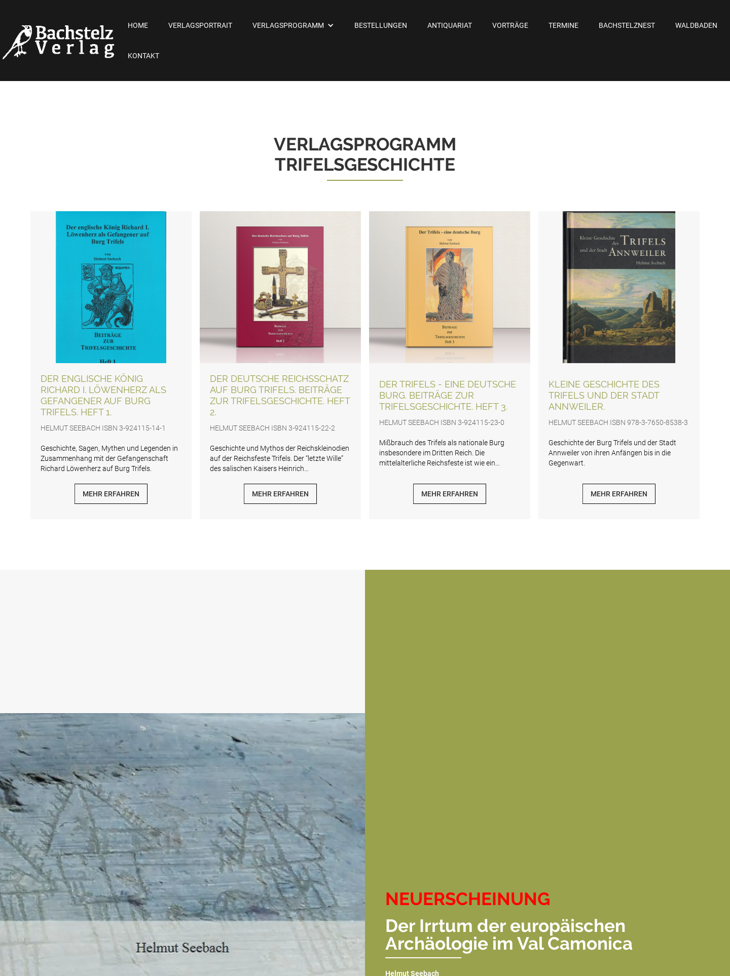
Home (138, 25)
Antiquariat (449, 25)
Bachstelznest (627, 25)
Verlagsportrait (200, 25)
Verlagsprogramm (288, 25)
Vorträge (510, 25)
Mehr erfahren (111, 494)
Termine (563, 25)
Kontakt (143, 56)
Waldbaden (696, 25)
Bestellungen (380, 25)
